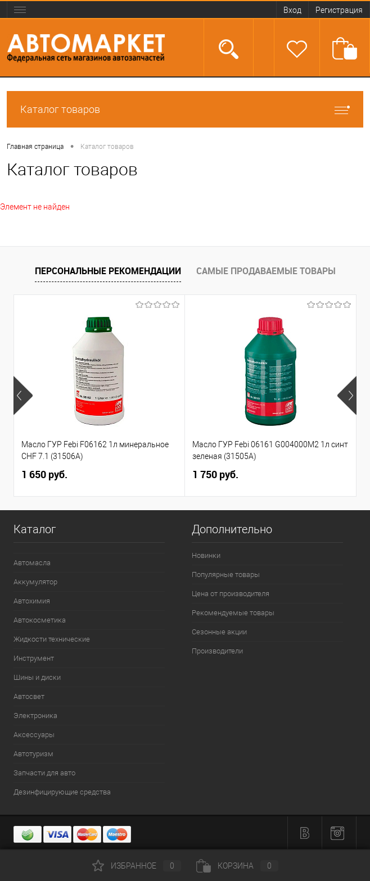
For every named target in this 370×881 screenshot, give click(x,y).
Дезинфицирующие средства (62, 792)
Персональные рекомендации (108, 271)
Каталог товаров (185, 109)
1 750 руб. (215, 474)
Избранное (136, 865)
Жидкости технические (51, 639)
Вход (292, 10)
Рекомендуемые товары (233, 612)
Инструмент (33, 658)
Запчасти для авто (44, 773)
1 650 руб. (44, 474)
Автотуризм (33, 754)
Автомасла (32, 562)
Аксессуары (34, 734)
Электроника (35, 715)
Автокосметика (39, 620)
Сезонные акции (219, 632)
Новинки (206, 555)
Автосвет (28, 696)
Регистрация (339, 10)
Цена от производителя (230, 593)
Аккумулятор (35, 582)
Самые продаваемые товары (266, 271)
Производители (217, 651)
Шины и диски (37, 677)
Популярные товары (226, 574)
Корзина (237, 865)
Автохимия (31, 601)
